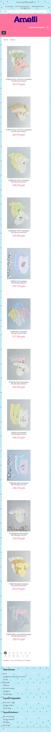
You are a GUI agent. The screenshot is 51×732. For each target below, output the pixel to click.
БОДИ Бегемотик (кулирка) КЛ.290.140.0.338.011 (19, 383)
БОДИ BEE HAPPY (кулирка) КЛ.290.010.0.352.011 (18, 181)
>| (27, 656)
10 (13, 656)
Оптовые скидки (8, 688)
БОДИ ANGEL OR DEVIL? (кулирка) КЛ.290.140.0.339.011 (19, 130)
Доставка (6, 682)
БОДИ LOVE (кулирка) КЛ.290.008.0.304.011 (19, 282)
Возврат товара (8, 705)
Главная (5, 39)
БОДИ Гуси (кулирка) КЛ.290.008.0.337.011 (18, 433)
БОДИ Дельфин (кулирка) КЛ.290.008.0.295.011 (18, 484)
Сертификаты (7, 694)
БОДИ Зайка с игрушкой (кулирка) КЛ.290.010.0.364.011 (18, 635)
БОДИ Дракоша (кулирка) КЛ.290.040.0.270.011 (18, 534)
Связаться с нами (9, 702)
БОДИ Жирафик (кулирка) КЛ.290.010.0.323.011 (18, 584)
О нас (5, 673)
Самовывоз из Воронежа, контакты (14, 676)
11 (17, 656)
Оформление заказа (38, 6)
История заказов (8, 719)
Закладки (6, 722)
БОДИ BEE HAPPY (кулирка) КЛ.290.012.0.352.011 (18, 231)
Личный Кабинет (8, 716)
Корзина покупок (25, 8)
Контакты (6, 685)
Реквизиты (6, 691)
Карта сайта (7, 708)
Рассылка (6, 725)
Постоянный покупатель (22, 6)
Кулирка (12, 39)
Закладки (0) (9, 6)
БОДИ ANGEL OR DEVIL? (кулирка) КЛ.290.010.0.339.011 (19, 80)
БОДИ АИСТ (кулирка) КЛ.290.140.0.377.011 (19, 332)
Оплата (5, 679)
